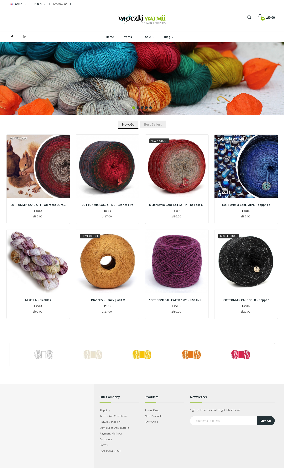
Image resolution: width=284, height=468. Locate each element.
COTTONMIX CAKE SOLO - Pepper (246, 300)
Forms (104, 445)
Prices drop (152, 410)
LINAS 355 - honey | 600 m (107, 300)
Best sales (151, 422)
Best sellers (153, 124)
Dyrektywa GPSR (110, 451)
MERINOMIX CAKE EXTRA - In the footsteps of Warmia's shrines (176, 205)
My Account (60, 4)
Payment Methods (111, 433)
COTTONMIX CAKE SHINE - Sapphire (246, 205)
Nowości (128, 124)
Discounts (106, 439)
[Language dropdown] (18, 4)
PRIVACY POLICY (110, 422)
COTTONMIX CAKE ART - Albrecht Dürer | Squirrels (38, 205)
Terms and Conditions (113, 416)
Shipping (105, 410)
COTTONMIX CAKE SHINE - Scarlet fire (107, 205)
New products (154, 416)
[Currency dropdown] (39, 4)
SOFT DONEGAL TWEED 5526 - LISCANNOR (176, 300)
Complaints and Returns (115, 427)
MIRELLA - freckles (38, 300)
